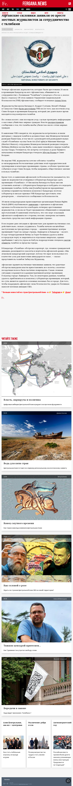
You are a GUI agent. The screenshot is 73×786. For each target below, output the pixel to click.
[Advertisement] (36, 321)
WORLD (28, 9)
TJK (13, 9)
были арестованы (27, 108)
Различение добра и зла (37, 723)
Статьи (19, 13)
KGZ (8, 9)
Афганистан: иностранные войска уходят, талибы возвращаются (22, 32)
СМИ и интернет (29, 29)
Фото (46, 13)
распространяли (56, 122)
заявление (33, 204)
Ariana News (60, 100)
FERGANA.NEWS (35, 3)
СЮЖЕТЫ (60, 13)
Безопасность (39, 29)
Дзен (67, 292)
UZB (22, 9)
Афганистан (18, 29)
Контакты (7, 779)
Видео (33, 13)
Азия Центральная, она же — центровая (12, 723)
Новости (5, 13)
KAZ (3, 9)
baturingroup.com (23, 784)
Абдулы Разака (49, 152)
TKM (17, 9)
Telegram (56, 292)
